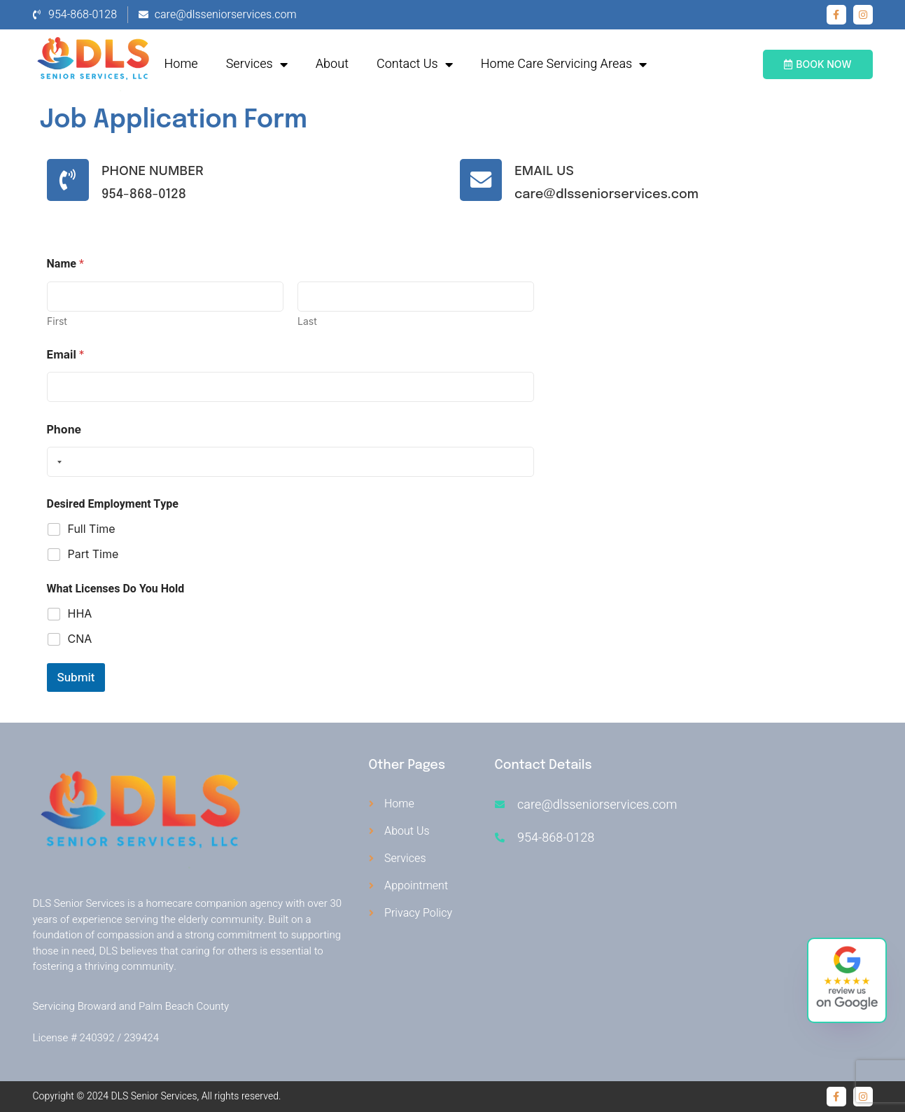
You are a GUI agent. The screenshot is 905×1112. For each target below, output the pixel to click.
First (57, 321)
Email (66, 354)
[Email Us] (482, 180)
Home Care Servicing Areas (564, 64)
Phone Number (155, 170)
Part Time (93, 554)
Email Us (547, 170)
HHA (80, 613)
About (332, 64)
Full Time (91, 529)
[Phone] (290, 462)
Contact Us (415, 64)
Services (257, 64)
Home (181, 64)
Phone (64, 429)
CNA (80, 639)
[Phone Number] (69, 180)
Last (307, 321)
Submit (76, 677)
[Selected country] (56, 462)
